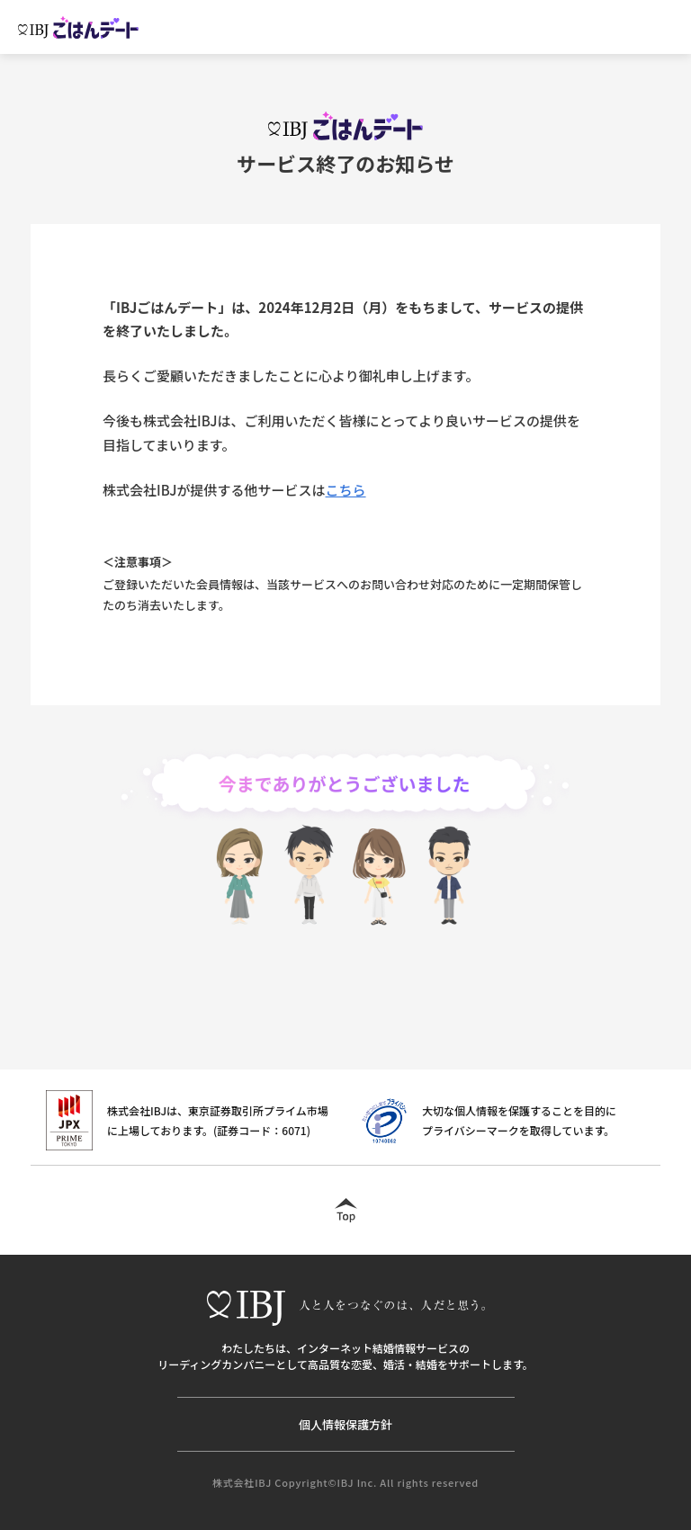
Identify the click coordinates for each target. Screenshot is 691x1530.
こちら (346, 489)
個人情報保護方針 (345, 1424)
